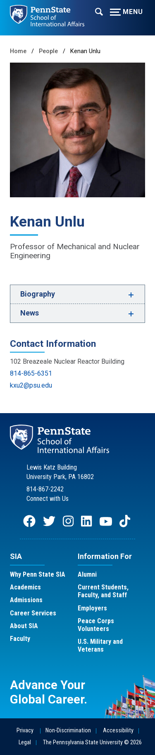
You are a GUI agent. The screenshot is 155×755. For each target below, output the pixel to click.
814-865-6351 (31, 373)
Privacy (25, 730)
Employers (92, 608)
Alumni (87, 574)
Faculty (20, 639)
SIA (16, 556)
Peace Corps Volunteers (96, 625)
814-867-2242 (45, 489)
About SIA (24, 626)
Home (18, 51)
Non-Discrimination (68, 730)
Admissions (26, 600)
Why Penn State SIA (37, 574)
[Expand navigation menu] (99, 11)
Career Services (33, 613)
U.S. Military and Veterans (100, 645)
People (48, 51)
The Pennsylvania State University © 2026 (92, 742)
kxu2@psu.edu (31, 385)
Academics (25, 587)
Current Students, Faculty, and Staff (103, 591)
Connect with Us (47, 499)
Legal (25, 742)
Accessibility (118, 730)
